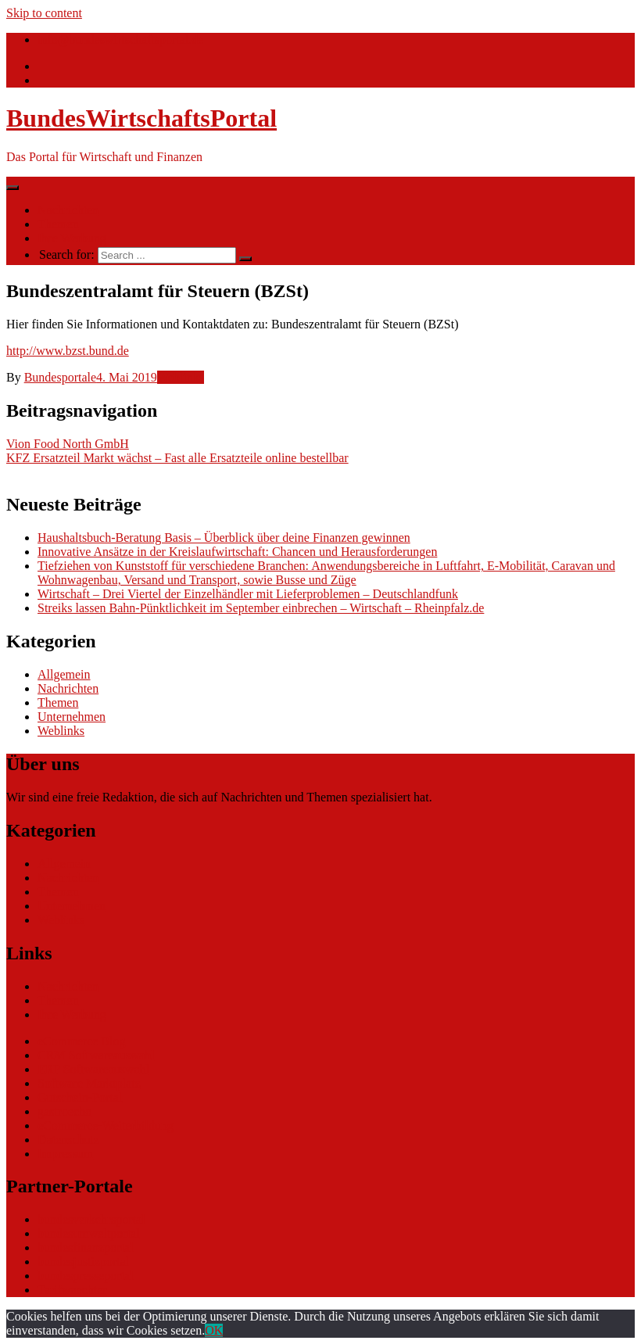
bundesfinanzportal (86, 1247)
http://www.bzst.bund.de (67, 350)
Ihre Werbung (72, 238)
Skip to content (44, 13)
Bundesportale (60, 377)
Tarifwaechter (72, 1289)
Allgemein (64, 674)
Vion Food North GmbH (67, 443)
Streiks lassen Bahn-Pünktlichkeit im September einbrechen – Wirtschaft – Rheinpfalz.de (261, 608)
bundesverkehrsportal (91, 1219)
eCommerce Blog (81, 1041)
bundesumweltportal (89, 1233)
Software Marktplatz (89, 1083)
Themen (58, 224)
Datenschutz (68, 1139)
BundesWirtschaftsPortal (141, 118)
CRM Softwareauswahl (96, 1055)
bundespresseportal (86, 1275)
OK (214, 1330)
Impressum (65, 1153)
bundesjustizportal (83, 1261)
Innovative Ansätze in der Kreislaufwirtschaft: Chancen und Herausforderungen (237, 551)
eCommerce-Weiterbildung (106, 1125)
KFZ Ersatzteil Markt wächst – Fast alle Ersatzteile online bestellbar (177, 457)
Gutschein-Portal (80, 1097)
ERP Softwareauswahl (93, 1069)
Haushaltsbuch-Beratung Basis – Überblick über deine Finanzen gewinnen (224, 537)
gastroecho (64, 1111)
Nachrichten (68, 210)
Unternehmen (72, 716)
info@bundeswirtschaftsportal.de (120, 39)
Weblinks (180, 377)
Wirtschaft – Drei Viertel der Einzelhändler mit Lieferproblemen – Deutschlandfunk (248, 593)
